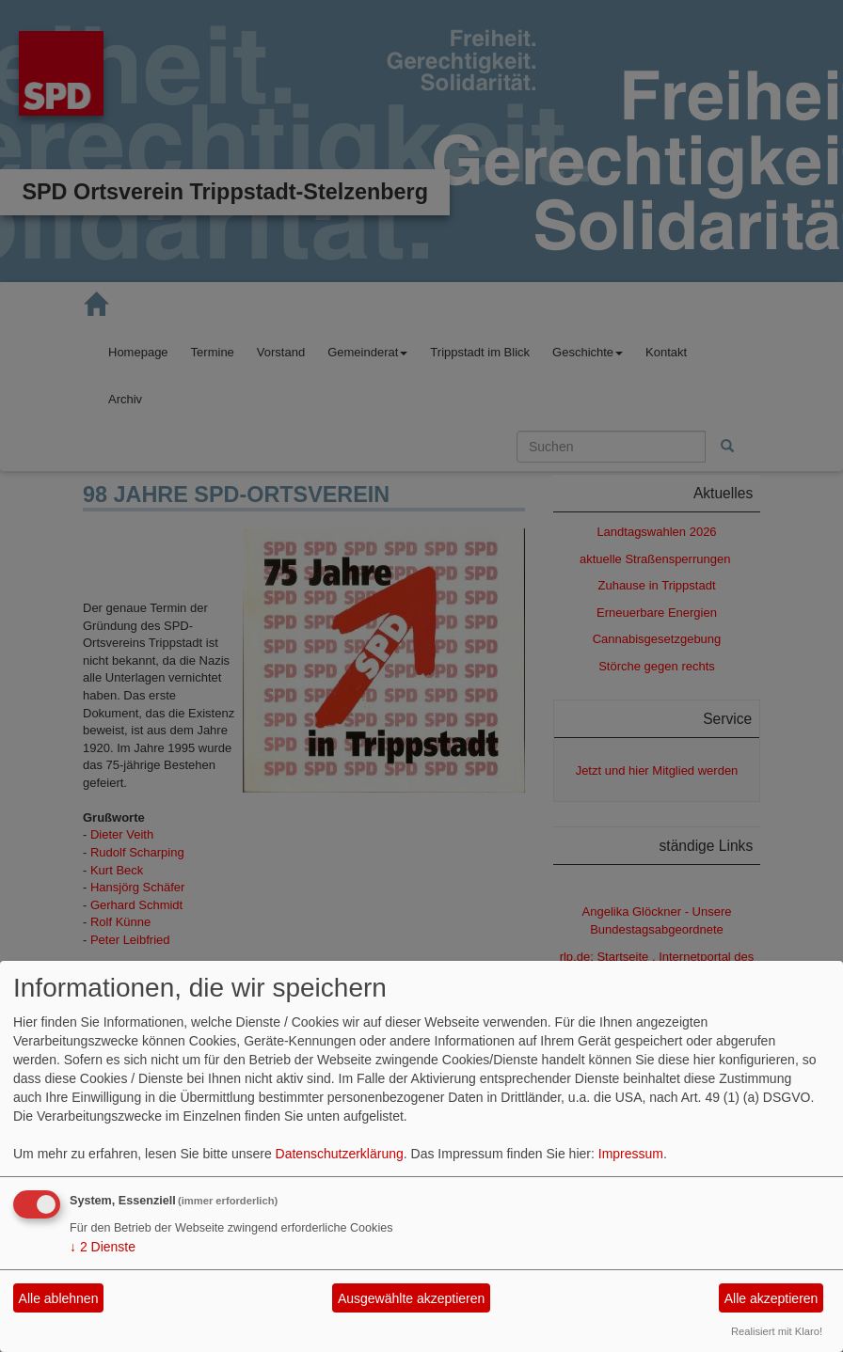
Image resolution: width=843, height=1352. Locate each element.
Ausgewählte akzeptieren (411, 1298)
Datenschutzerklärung (340, 1153)
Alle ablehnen (59, 1298)
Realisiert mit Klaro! (776, 1331)
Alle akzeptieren (771, 1298)
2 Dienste (102, 1246)
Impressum (630, 1153)
